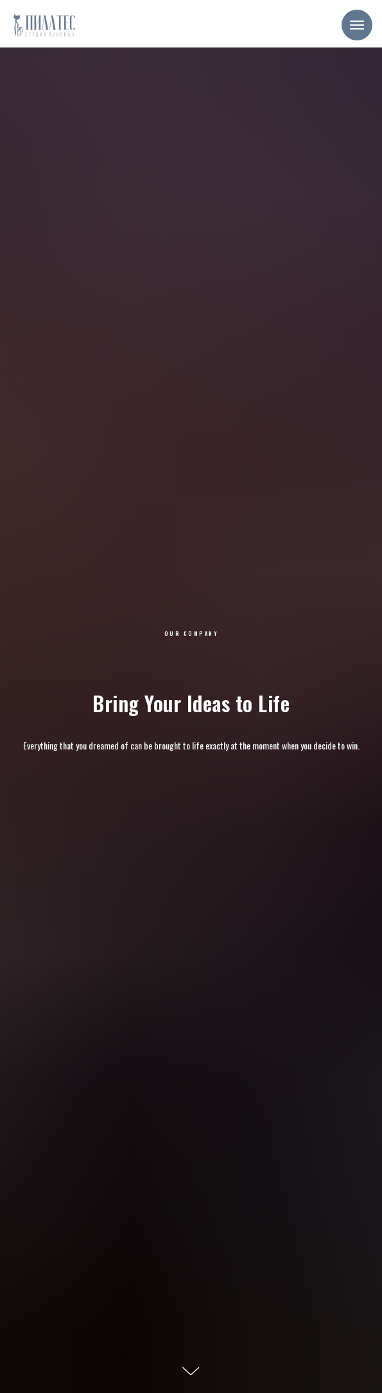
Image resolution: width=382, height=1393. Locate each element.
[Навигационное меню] (357, 25)
